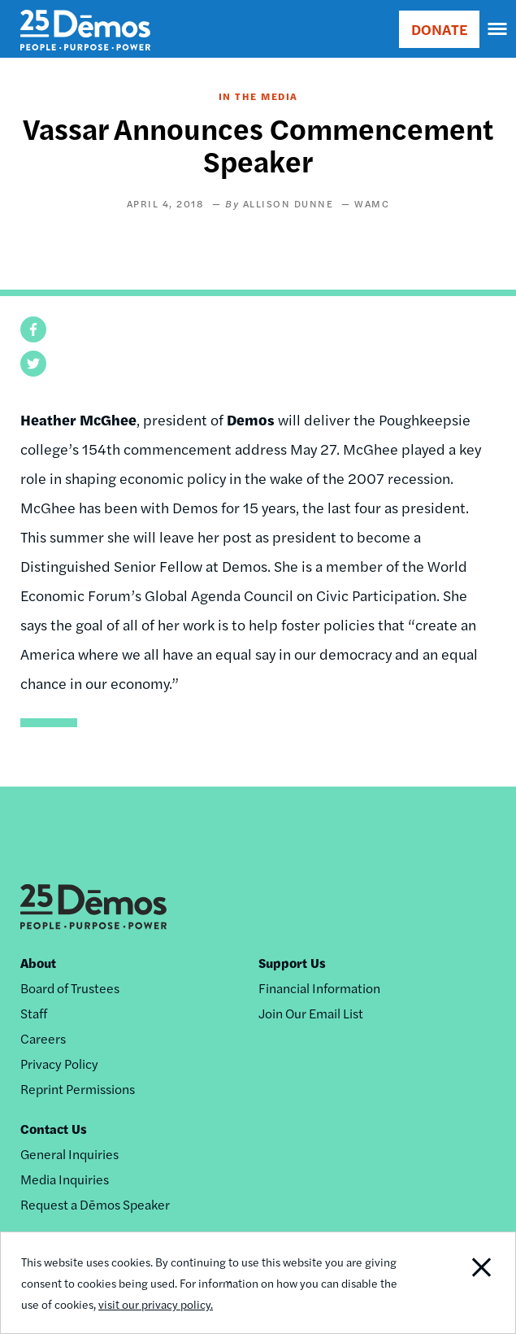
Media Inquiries (64, 1179)
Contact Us (53, 1128)
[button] (33, 329)
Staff (33, 1013)
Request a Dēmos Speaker (95, 1204)
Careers (43, 1038)
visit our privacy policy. (155, 1304)
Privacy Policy (59, 1063)
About (38, 962)
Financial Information (319, 988)
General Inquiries (69, 1153)
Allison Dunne (288, 203)
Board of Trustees (69, 988)
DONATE (439, 29)
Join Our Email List (310, 1013)
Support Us (292, 962)
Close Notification (464, 1282)
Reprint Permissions (77, 1088)
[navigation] (498, 29)
